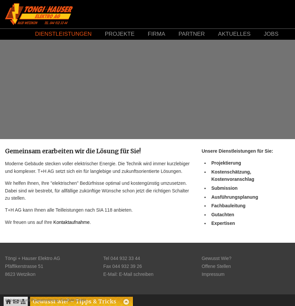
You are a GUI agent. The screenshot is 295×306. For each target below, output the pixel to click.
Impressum (213, 274)
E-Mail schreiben (136, 274)
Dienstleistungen (63, 34)
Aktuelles (234, 34)
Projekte (120, 34)
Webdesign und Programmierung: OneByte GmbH (45, 300)
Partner (192, 34)
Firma (156, 34)
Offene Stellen (216, 266)
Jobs (271, 34)
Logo (39, 14)
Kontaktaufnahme (71, 222)
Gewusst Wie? (217, 258)
